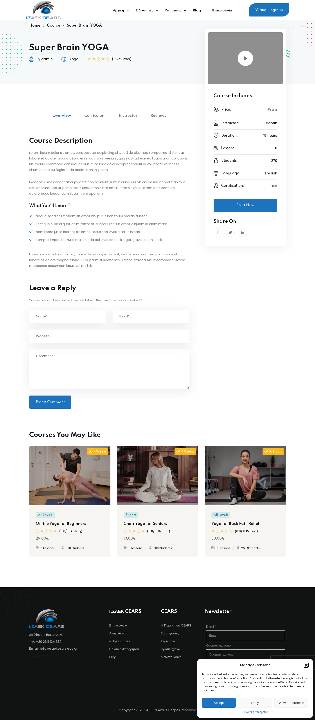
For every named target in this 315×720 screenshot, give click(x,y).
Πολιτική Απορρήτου (256, 712)
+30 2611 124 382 (48, 641)
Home (34, 25)
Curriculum (95, 116)
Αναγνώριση (118, 633)
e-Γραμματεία (119, 641)
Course (53, 25)
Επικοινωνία (222, 10)
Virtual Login (269, 10)
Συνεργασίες (170, 633)
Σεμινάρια (168, 641)
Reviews (158, 116)
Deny (255, 703)
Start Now (245, 205)
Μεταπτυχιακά (171, 657)
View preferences (291, 703)
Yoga (74, 59)
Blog (197, 10)
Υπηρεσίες (173, 10)
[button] (306, 665)
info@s (46, 648)
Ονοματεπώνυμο (218, 645)
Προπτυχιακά (170, 649)
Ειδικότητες (144, 10)
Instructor (128, 116)
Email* (211, 626)
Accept (219, 703)
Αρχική (118, 10)
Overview (61, 116)
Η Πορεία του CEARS (176, 625)
